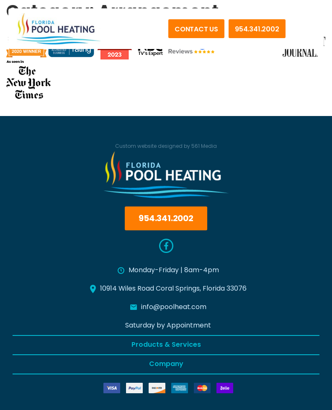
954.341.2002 (257, 29)
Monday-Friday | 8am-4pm (168, 270)
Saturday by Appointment (168, 325)
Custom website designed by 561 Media (166, 146)
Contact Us (196, 29)
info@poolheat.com (168, 307)
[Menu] (302, 33)
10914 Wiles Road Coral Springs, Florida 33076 (168, 289)
